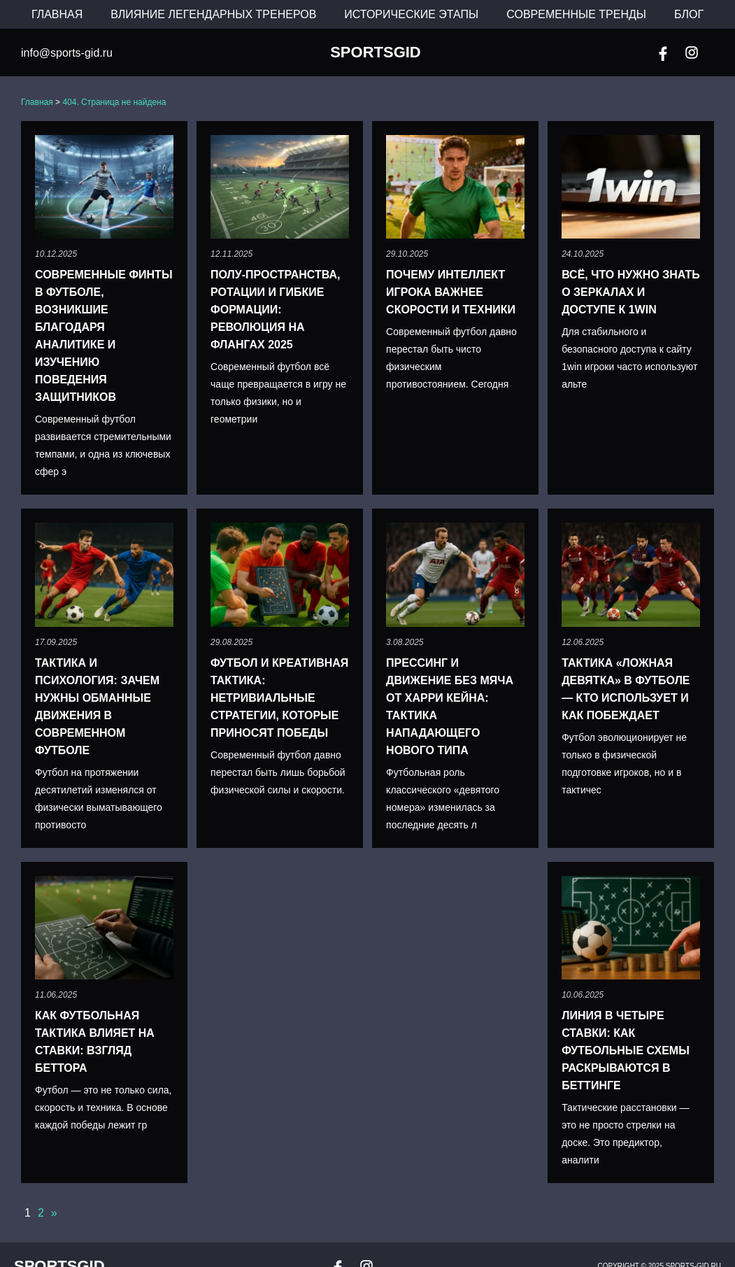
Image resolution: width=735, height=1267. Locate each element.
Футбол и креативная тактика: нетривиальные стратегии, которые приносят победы (279, 698)
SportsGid (375, 52)
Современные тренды (576, 14)
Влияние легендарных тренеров (213, 14)
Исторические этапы (411, 14)
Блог (689, 14)
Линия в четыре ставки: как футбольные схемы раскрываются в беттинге (626, 1050)
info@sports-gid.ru (67, 53)
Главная (57, 14)
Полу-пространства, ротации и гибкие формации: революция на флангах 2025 (275, 310)
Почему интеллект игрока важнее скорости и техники (450, 292)
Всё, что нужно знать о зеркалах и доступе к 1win (631, 292)
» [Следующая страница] (54, 1213)
